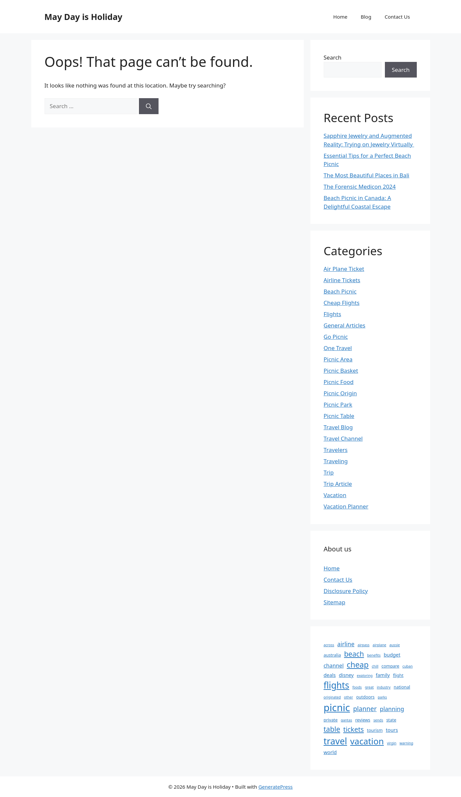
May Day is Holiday (84, 16)
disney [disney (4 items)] (346, 675)
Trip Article (338, 484)
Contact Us (397, 16)
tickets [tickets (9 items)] (353, 729)
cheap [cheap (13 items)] (358, 664)
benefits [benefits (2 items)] (374, 655)
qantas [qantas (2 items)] (346, 720)
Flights (332, 314)
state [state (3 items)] (391, 720)
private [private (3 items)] (331, 720)
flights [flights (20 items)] (336, 685)
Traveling (336, 461)
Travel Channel (343, 438)
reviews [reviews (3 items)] (362, 720)
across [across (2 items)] (329, 645)
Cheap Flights (342, 302)
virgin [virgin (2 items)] (391, 743)
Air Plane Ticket (344, 269)
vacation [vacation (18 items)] (367, 741)
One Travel (338, 348)
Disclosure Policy (346, 591)
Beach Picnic (340, 291)
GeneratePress (275, 786)
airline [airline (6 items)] (345, 644)
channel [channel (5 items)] (334, 665)
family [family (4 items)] (383, 675)
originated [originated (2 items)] (332, 697)
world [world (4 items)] (330, 752)
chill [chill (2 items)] (375, 666)
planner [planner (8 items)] (365, 708)
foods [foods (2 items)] (357, 687)
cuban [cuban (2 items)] (408, 666)
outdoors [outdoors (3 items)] (365, 697)
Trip (329, 472)
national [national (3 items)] (402, 687)
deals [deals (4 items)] (330, 675)
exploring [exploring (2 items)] (365, 675)
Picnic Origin (340, 393)
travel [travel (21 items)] (335, 741)
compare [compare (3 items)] (391, 666)
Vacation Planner (346, 506)
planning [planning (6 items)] (392, 709)
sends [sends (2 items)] (378, 720)
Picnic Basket (341, 370)
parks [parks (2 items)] (382, 697)
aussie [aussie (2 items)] (394, 645)
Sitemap (334, 602)
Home (340, 16)
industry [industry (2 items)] (384, 687)
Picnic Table (339, 416)
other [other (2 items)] (348, 697)
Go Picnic (336, 336)
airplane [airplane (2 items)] (379, 645)
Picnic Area (338, 359)
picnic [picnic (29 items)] (337, 707)
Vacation (335, 495)
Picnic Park (338, 404)
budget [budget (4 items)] (392, 654)
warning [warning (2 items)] (406, 743)
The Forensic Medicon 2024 (360, 186)
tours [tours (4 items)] (392, 729)
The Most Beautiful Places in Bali (366, 175)
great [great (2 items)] (369, 687)
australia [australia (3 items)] (332, 655)
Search (333, 57)
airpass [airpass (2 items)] (364, 645)
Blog (366, 16)
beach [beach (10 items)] (354, 654)
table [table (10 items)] (332, 729)
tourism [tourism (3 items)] (375, 730)
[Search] (149, 106)
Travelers (336, 450)
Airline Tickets (342, 280)
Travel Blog (338, 427)
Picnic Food (339, 382)
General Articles (345, 325)
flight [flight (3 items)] (398, 675)
